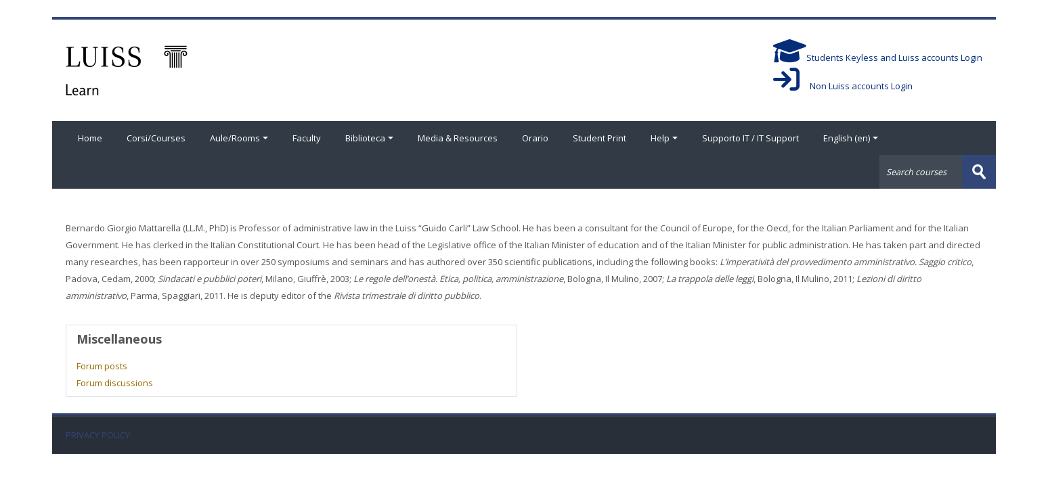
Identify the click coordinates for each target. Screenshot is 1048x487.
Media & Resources (458, 138)
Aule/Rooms (239, 138)
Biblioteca (369, 138)
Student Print (599, 138)
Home (90, 138)
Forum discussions (115, 383)
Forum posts (102, 366)
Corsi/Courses (156, 138)
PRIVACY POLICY (98, 435)
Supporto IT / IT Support (750, 138)
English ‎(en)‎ (850, 138)
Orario (535, 138)
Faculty (306, 138)
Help (664, 138)
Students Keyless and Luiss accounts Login (877, 57)
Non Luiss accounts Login (843, 86)
